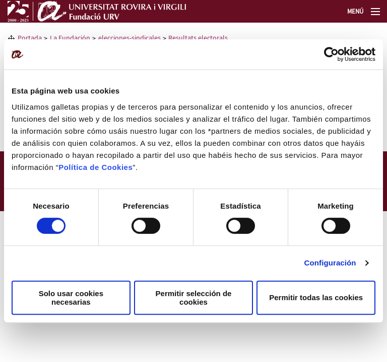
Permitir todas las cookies (316, 297)
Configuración (330, 262)
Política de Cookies (95, 167)
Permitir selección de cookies (194, 297)
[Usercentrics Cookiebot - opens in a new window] (331, 54)
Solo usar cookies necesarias (71, 297)
